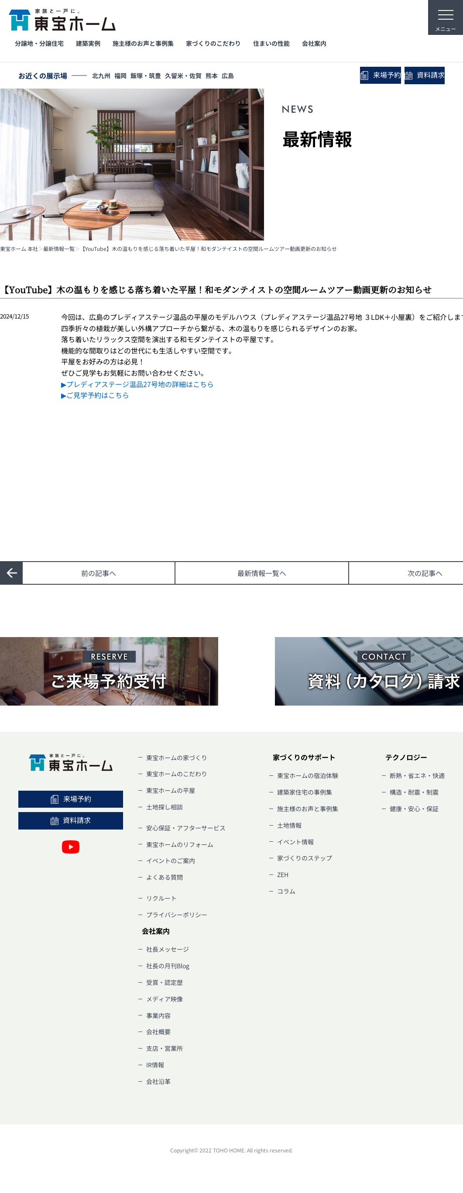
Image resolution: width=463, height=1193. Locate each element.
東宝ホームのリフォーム (179, 844)
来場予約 (369, 76)
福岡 (124, 76)
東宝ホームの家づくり (176, 757)
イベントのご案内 (170, 860)
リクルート (161, 898)
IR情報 (155, 1064)
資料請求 (420, 76)
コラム (286, 891)
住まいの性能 (271, 43)
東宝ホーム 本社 (19, 249)
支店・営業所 (164, 1048)
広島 (242, 76)
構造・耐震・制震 (414, 792)
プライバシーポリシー (176, 914)
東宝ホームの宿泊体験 (307, 775)
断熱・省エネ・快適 (417, 775)
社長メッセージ (167, 949)
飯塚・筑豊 (152, 76)
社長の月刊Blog (167, 965)
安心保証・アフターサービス (186, 827)
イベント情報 (295, 841)
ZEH (282, 874)
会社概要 (158, 1031)
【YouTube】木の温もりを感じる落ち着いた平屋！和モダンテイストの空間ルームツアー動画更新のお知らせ (208, 249)
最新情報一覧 (59, 249)
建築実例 (88, 43)
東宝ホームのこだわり (176, 773)
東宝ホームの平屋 (170, 790)
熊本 (223, 76)
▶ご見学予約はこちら (95, 395)
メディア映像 (164, 998)
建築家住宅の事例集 (304, 792)
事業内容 (158, 1015)
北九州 (102, 76)
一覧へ (261, 573)
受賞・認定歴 (164, 982)
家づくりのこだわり (213, 43)
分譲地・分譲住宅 (39, 43)
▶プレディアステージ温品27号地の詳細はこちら (137, 384)
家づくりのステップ (304, 858)
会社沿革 (158, 1081)
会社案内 (314, 43)
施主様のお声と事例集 (143, 43)
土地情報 (289, 825)
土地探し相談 (164, 806)
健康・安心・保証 (414, 808)
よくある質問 (164, 877)
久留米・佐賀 (192, 76)
